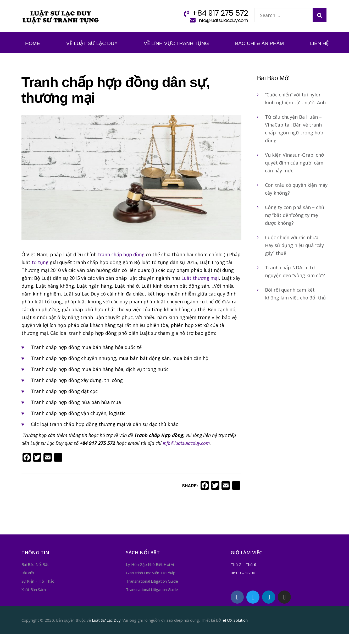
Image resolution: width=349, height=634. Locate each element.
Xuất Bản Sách (33, 589)
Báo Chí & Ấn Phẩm (259, 43)
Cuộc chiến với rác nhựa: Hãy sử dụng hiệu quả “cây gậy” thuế (294, 245)
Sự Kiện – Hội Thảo (38, 581)
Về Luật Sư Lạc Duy (92, 43)
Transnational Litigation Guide (152, 581)
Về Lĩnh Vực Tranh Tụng (176, 43)
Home (32, 43)
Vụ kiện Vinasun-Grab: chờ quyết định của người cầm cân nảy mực (294, 163)
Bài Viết (28, 572)
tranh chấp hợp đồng (122, 254)
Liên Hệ (319, 43)
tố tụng (53, 262)
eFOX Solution (235, 620)
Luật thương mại (200, 278)
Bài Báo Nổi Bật (35, 564)
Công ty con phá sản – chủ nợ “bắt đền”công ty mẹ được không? (294, 215)
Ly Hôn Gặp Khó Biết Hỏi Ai (150, 564)
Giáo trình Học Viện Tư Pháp (150, 572)
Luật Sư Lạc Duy (106, 620)
